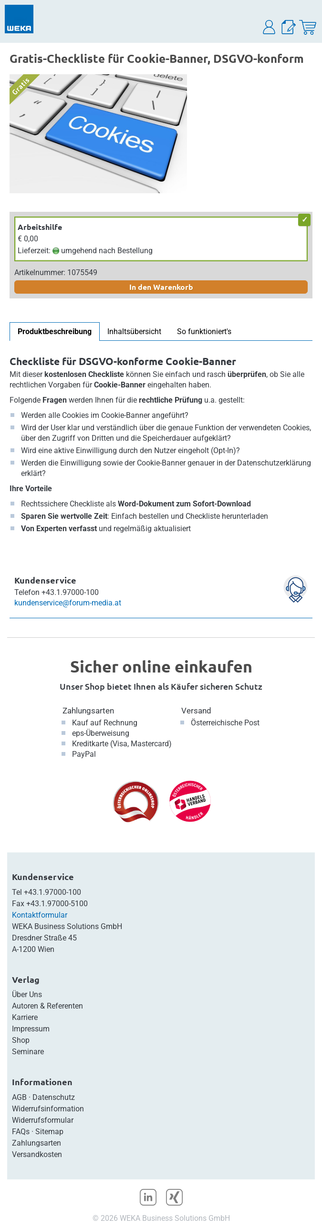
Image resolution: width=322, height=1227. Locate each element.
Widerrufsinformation (48, 1108)
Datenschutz (53, 1097)
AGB (19, 1097)
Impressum (31, 1028)
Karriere (25, 1017)
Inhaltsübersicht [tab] (134, 331)
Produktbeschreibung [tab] (55, 331)
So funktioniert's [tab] (204, 331)
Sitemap (49, 1131)
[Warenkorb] (307, 27)
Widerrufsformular (42, 1120)
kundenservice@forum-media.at (67, 602)
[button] (269, 27)
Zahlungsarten (88, 710)
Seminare (28, 1051)
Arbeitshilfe (40, 227)
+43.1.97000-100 (52, 892)
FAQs (21, 1131)
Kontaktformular (39, 915)
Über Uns (27, 994)
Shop (21, 1040)
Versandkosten (37, 1154)
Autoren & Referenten (47, 1005)
